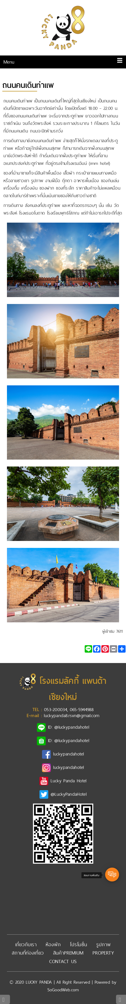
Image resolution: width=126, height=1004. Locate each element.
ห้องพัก (53, 944)
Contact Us (63, 961)
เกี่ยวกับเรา (26, 944)
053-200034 (55, 709)
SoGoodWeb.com (63, 989)
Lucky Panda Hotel (68, 780)
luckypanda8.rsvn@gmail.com (71, 715)
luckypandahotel (68, 754)
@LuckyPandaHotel (69, 794)
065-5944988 (82, 709)
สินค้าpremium (68, 953)
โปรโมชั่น (78, 944)
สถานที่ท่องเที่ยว (28, 953)
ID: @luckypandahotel (68, 727)
